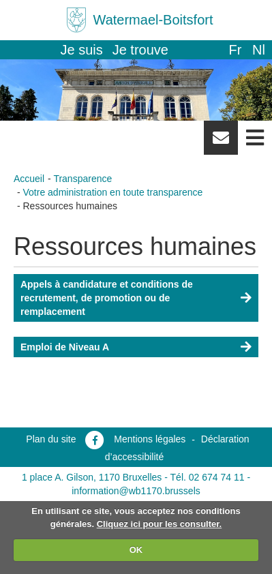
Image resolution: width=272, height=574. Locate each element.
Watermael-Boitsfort (153, 19)
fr (234, 49)
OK (136, 550)
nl (258, 49)
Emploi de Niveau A (64, 347)
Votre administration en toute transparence (113, 192)
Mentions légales (149, 439)
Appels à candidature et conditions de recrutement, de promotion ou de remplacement (106, 298)
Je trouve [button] (140, 49)
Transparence (82, 178)
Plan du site (51, 439)
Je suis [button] (82, 49)
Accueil (29, 178)
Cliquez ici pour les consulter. (159, 524)
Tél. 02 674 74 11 (207, 477)
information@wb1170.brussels (136, 490)
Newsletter (221, 142)
